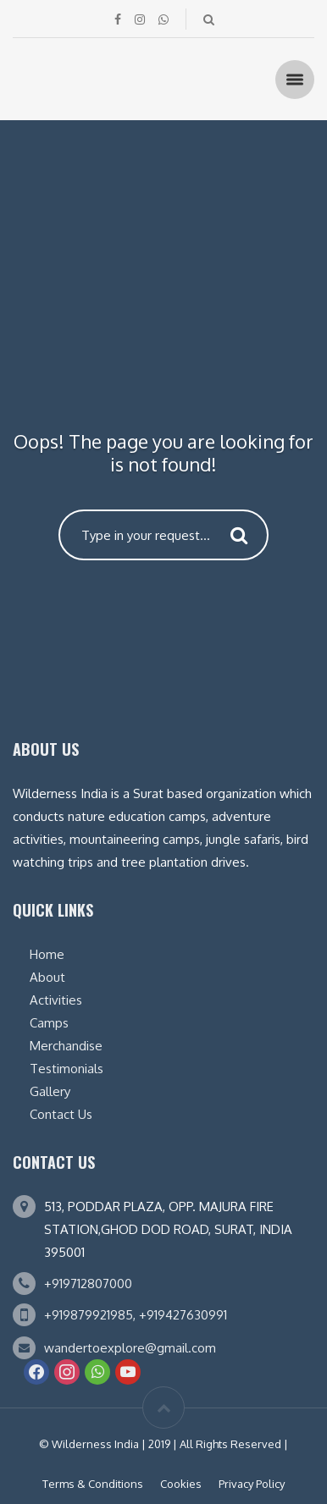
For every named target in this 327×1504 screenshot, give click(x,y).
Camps (49, 1023)
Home (47, 954)
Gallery (50, 1091)
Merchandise (66, 1046)
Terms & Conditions (92, 1483)
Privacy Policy (252, 1483)
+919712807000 (88, 1283)
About (47, 977)
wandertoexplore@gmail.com (130, 1348)
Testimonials (66, 1069)
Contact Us (61, 1114)
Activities (56, 1000)
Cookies (181, 1483)
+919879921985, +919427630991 (135, 1315)
